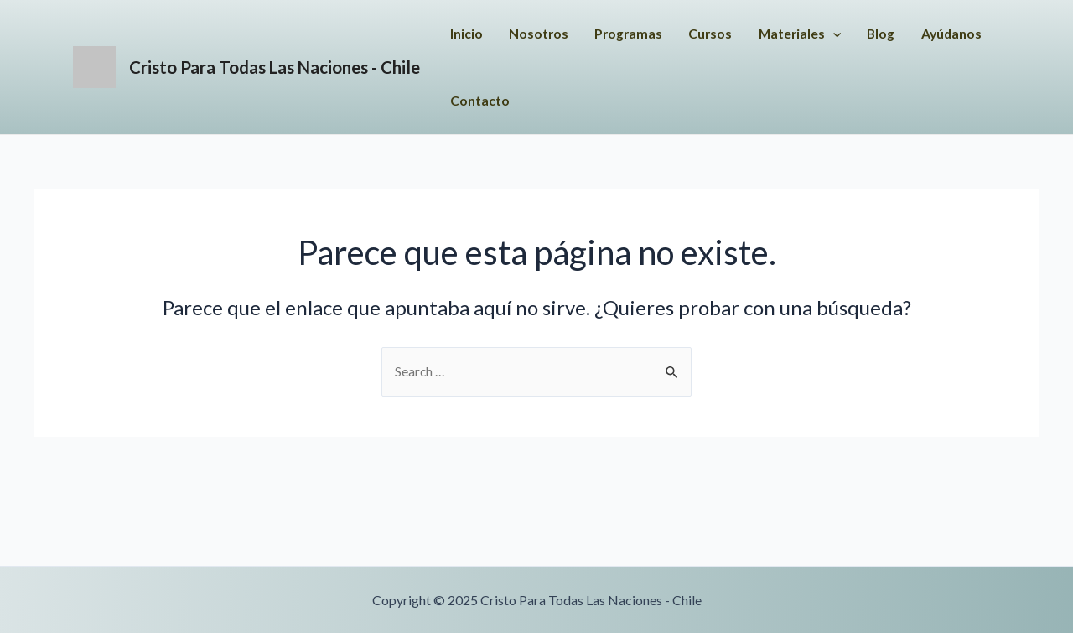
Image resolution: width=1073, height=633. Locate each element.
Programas (691, 33)
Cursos (775, 33)
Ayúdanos (541, 100)
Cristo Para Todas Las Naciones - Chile (313, 66)
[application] (900, 33)
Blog (950, 33)
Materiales (866, 33)
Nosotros (599, 33)
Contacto (628, 100)
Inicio (526, 33)
